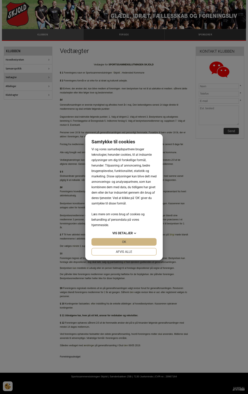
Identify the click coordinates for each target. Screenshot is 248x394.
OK (124, 242)
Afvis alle (124, 252)
